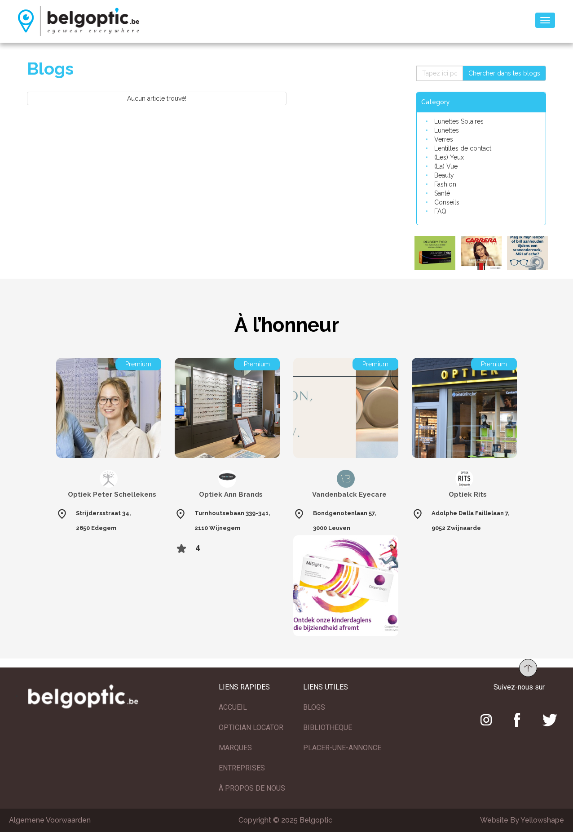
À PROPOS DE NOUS (252, 788)
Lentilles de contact (462, 148)
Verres (443, 139)
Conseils (446, 202)
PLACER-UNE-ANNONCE (342, 747)
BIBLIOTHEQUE (327, 727)
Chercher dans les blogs (504, 73)
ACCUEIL (233, 707)
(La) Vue (446, 166)
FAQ (440, 211)
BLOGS (314, 707)
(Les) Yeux (449, 157)
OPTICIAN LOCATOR (251, 727)
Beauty (444, 175)
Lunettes (446, 130)
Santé (442, 193)
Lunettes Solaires (459, 121)
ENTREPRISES (242, 768)
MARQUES (235, 747)
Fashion (445, 184)
